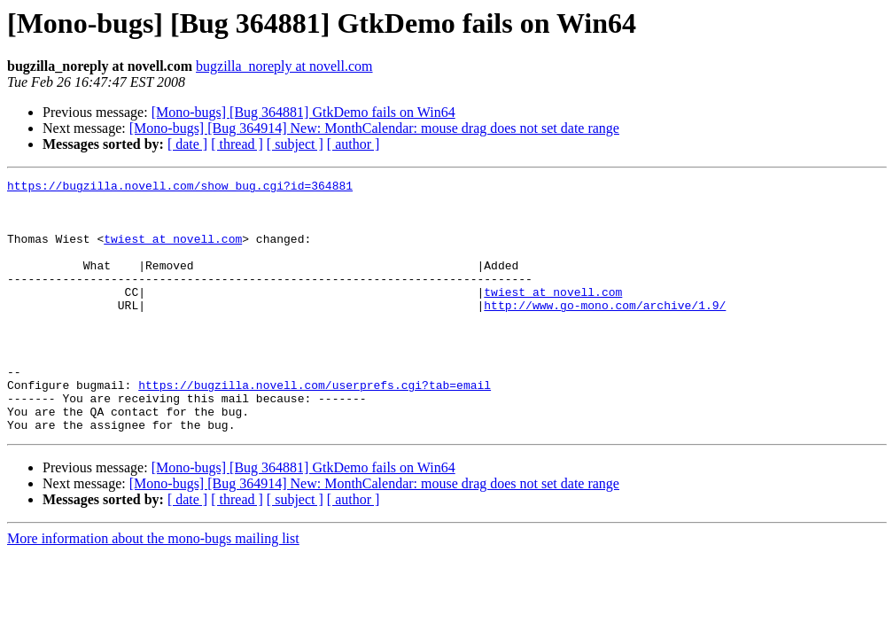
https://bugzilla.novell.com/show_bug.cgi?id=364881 (180, 188)
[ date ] (187, 144)
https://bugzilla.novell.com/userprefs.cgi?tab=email (314, 427)
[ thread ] (237, 144)
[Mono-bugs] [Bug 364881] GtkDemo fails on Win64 (303, 112)
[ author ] (353, 144)
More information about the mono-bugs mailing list (153, 588)
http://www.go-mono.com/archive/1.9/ (605, 331)
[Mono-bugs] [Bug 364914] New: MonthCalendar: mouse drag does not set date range (374, 128)
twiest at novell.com (173, 252)
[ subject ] (295, 144)
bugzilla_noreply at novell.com (284, 66)
